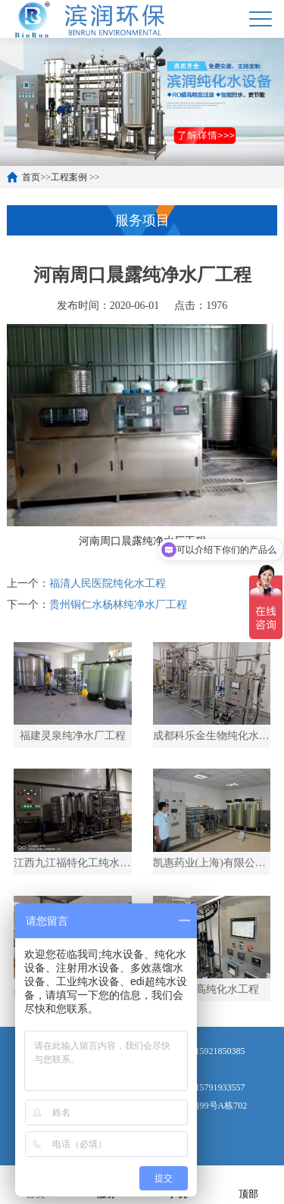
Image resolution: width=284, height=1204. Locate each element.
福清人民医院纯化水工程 (107, 583)
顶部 (248, 1183)
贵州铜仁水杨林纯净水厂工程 (118, 604)
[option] (142, 102)
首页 (31, 177)
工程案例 (69, 177)
